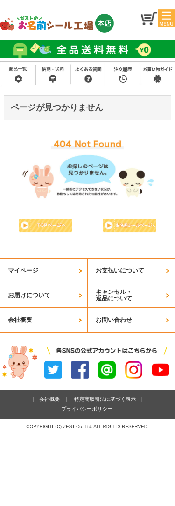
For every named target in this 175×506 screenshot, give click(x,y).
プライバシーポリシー (86, 409)
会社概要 (20, 319)
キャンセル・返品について (114, 295)
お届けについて (29, 295)
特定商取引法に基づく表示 (105, 399)
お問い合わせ (114, 319)
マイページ (23, 270)
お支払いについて (120, 270)
